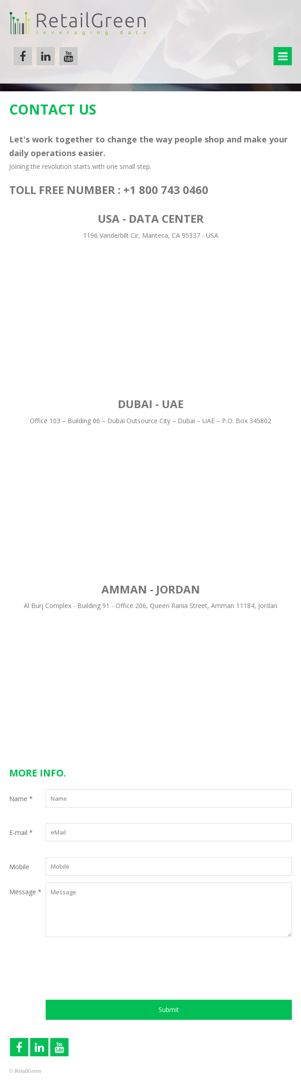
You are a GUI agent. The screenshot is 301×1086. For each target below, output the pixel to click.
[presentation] (115, 973)
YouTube (68, 56)
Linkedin (46, 56)
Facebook (23, 56)
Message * (25, 891)
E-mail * (21, 832)
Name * (21, 798)
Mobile (19, 866)
